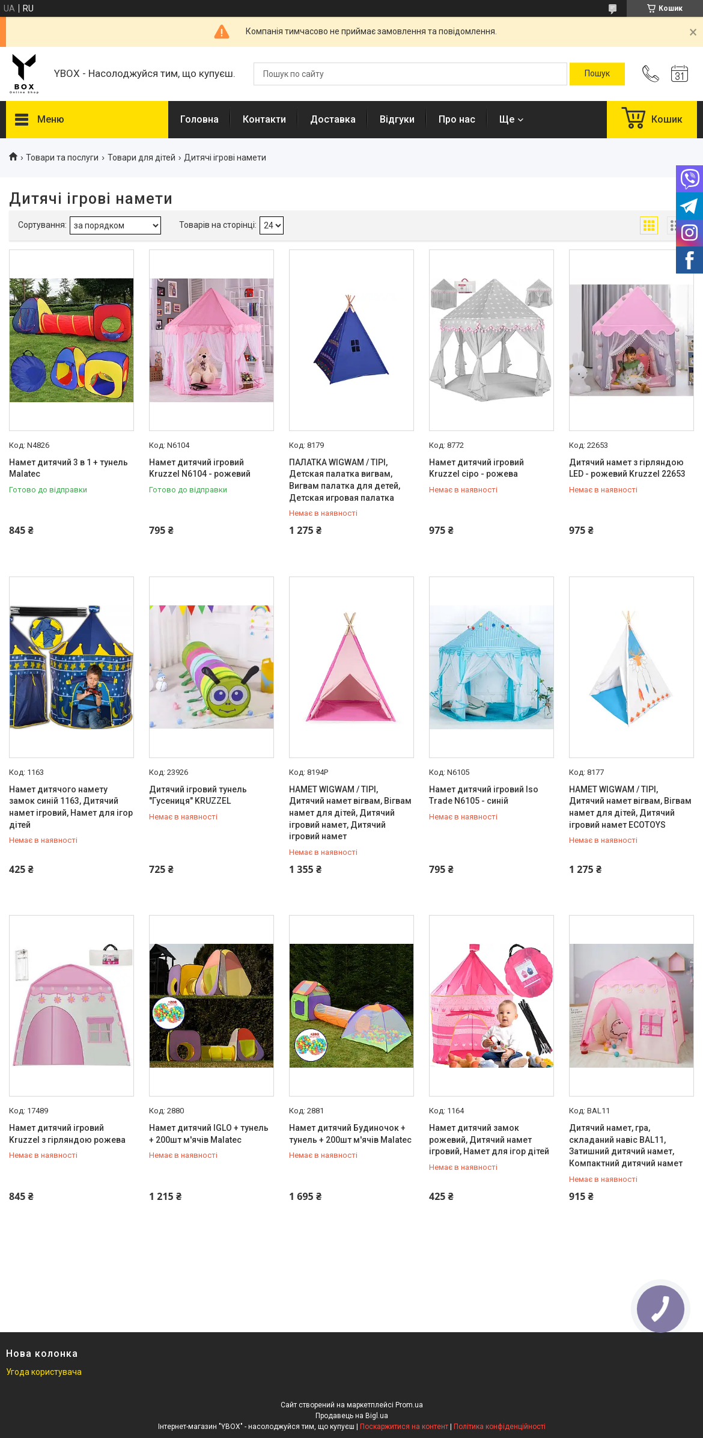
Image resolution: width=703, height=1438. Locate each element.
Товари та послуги (62, 157)
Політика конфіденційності (500, 1426)
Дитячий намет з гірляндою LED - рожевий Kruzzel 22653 (627, 468)
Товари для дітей (141, 157)
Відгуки (397, 119)
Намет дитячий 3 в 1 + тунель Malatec (68, 468)
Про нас (457, 119)
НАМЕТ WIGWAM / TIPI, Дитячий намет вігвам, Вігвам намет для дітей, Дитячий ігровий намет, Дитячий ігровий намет (350, 813)
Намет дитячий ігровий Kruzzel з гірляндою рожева (67, 1134)
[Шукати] (597, 74)
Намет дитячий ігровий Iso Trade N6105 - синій (483, 795)
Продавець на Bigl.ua (351, 1416)
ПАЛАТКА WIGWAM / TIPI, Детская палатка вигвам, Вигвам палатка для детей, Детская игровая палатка (344, 480)
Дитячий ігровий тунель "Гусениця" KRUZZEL (198, 795)
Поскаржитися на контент (404, 1426)
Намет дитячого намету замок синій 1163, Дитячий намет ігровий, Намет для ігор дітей (71, 807)
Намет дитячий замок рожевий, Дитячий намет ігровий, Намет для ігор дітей (489, 1139)
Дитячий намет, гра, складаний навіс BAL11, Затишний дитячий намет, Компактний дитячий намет (626, 1145)
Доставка (333, 119)
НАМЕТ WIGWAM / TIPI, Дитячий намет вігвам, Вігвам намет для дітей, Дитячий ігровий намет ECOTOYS (630, 807)
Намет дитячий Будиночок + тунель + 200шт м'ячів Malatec (350, 1134)
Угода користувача (44, 1372)
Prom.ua (409, 1405)
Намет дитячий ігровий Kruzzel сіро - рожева (476, 468)
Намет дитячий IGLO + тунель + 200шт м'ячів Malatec (209, 1134)
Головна (199, 119)
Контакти (264, 119)
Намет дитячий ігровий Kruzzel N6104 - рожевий (200, 468)
